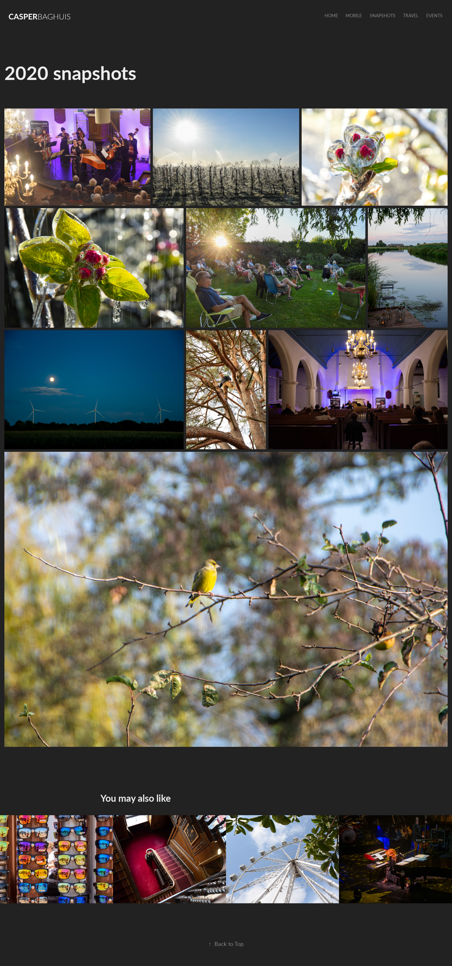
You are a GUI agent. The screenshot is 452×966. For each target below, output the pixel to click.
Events (434, 15)
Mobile (354, 15)
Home (331, 15)
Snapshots (383, 15)
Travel (410, 15)
